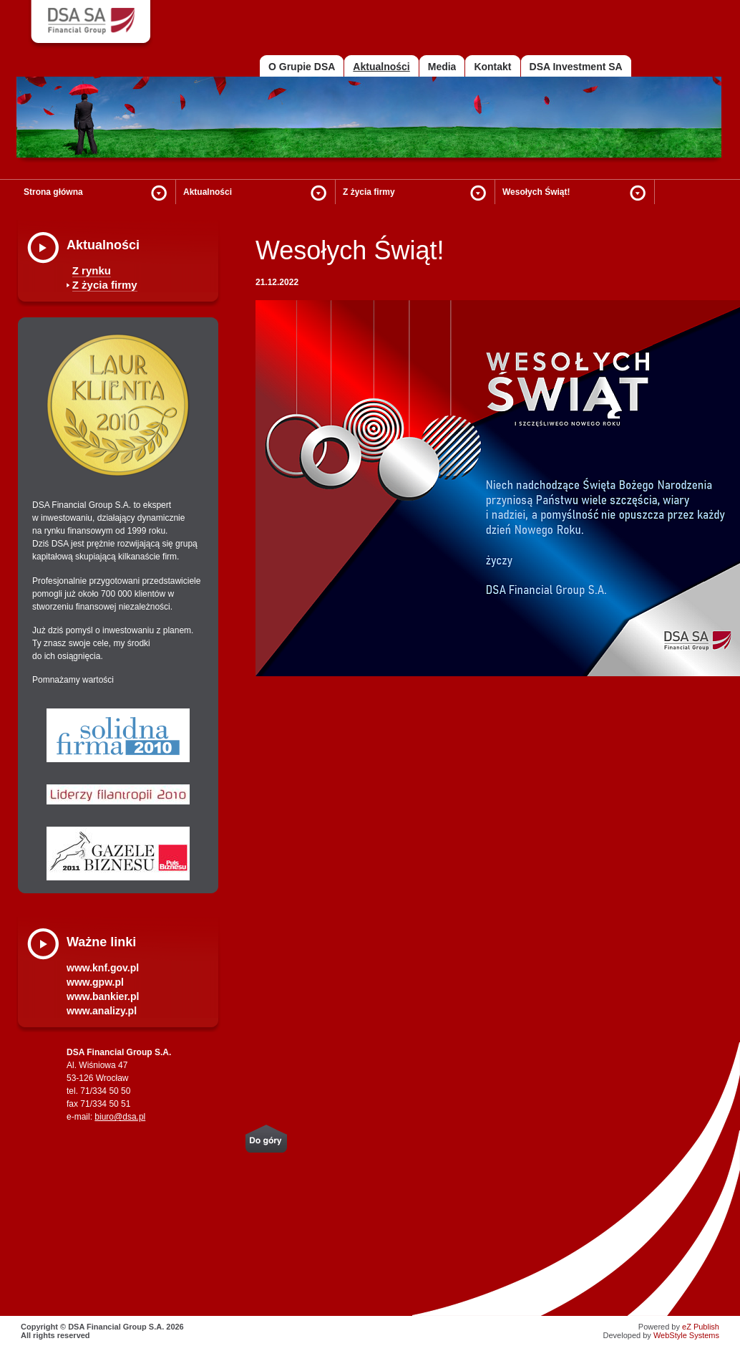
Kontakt (492, 66)
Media (442, 66)
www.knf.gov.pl (103, 968)
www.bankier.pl (103, 996)
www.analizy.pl (102, 1010)
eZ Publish (700, 1326)
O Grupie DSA (301, 66)
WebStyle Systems (686, 1335)
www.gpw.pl (95, 982)
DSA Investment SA (576, 66)
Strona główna (53, 192)
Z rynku (91, 270)
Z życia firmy (369, 192)
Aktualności (207, 192)
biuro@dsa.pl (119, 1117)
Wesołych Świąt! (536, 192)
